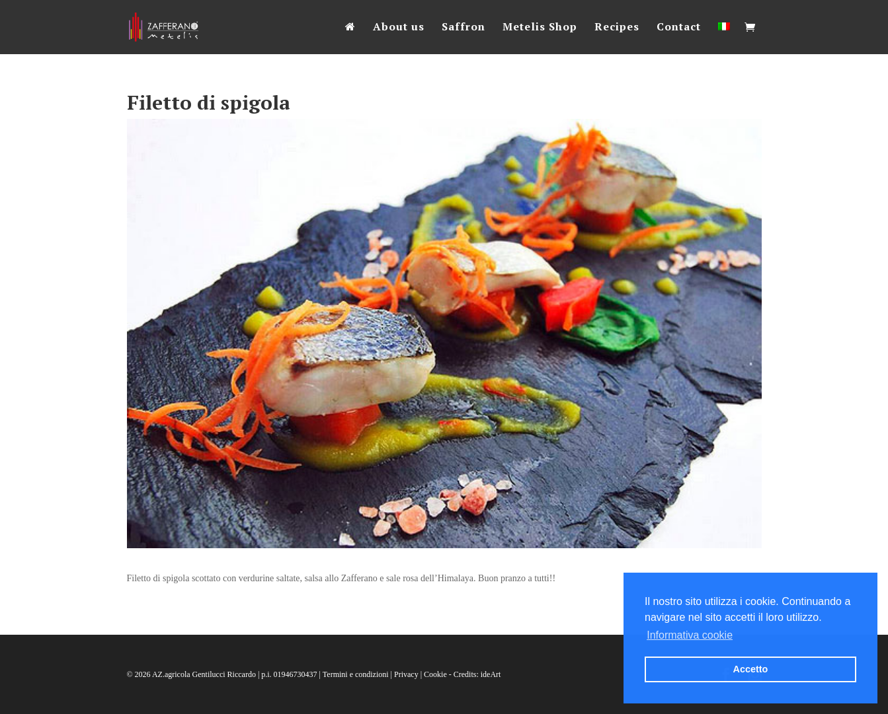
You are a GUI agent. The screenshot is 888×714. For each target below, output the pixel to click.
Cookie (435, 674)
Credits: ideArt (477, 674)
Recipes (616, 28)
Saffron (463, 28)
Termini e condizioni (356, 674)
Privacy (406, 674)
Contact (679, 28)
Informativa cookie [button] (690, 635)
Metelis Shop (540, 28)
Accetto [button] (750, 669)
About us (398, 28)
